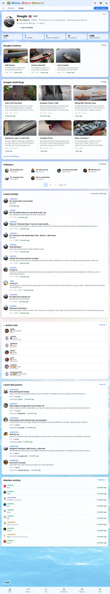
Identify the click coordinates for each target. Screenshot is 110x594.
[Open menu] (3, 3)
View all (103, 325)
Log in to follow (26, 27)
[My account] (100, 3)
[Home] (3, 8)
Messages (82, 590)
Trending (27, 590)
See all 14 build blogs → (12, 156)
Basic (35, 16)
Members (11, 8)
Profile (100, 590)
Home (10, 590)
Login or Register (101, 8)
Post (46, 590)
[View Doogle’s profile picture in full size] (9, 22)
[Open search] (95, 3)
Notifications (63, 590)
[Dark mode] (106, 3)
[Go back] (6, 582)
